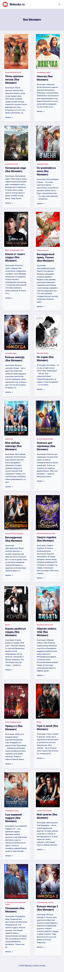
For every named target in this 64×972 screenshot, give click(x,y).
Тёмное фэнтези (43, 250)
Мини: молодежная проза (14, 250)
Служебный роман (43, 72)
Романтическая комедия (14, 533)
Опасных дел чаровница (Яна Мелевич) (46, 446)
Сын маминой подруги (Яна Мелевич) (13, 818)
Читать (9, 117)
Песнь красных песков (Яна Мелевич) (14, 79)
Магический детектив (13, 72)
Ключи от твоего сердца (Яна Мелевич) (15, 257)
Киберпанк (9, 439)
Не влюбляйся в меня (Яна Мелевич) (46, 171)
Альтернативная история (46, 533)
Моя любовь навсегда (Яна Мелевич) (13, 446)
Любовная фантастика (45, 625)
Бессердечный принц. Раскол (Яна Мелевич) (45, 257)
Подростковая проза (44, 810)
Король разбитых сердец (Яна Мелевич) (15, 632)
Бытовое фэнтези (11, 164)
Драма (7, 625)
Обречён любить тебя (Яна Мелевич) (46, 632)
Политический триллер (45, 902)
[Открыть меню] (59, 4)
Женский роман (42, 164)
